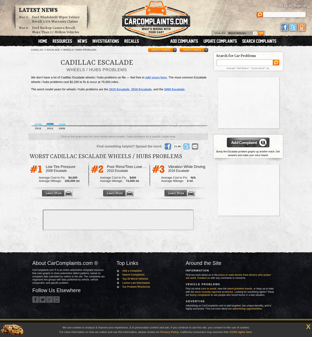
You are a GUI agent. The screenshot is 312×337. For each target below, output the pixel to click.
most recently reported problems (214, 291)
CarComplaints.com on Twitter (42, 299)
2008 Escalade (174, 89)
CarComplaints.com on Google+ (49, 299)
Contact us (204, 278)
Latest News (38, 10)
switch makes (192, 49)
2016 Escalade (141, 89)
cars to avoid (208, 288)
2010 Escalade (119, 89)
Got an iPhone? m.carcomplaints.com (56, 299)
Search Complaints (133, 274)
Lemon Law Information (136, 282)
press (221, 274)
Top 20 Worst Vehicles (135, 278)
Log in (287, 6)
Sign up (300, 6)
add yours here (156, 77)
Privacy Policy (169, 332)
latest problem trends (239, 288)
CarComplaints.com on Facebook (35, 299)
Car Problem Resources (136, 286)
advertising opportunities (247, 308)
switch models (160, 49)
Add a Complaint (132, 270)
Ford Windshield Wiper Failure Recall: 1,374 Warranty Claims (56, 19)
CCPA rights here (241, 332)
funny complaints (200, 295)
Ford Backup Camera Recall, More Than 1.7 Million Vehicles (55, 30)
